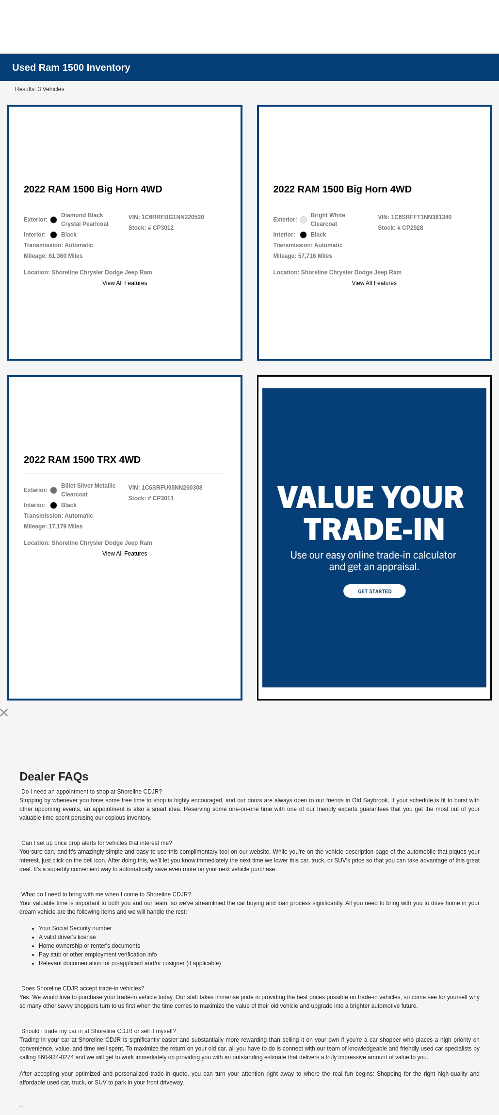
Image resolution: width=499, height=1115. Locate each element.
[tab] (91, 791)
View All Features (124, 283)
